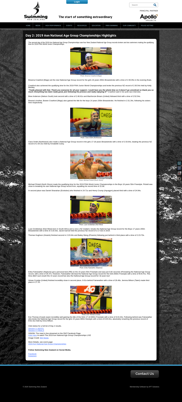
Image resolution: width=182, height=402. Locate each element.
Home (28, 25)
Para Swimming (112, 25)
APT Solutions (154, 387)
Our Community (129, 25)
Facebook (32, 354)
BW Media (44, 338)
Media (38, 25)
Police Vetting (147, 25)
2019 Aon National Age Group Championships (47, 344)
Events (69, 25)
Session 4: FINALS (36, 330)
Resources (82, 25)
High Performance (53, 25)
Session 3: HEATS (36, 329)
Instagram (32, 356)
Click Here (32, 335)
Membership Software (138, 387)
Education (96, 25)
